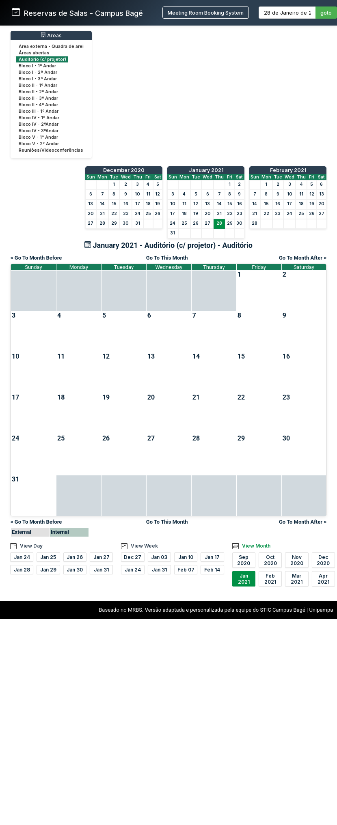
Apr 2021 (323, 579)
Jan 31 (101, 570)
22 (114, 213)
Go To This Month (167, 258)
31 (137, 223)
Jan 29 (48, 570)
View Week (144, 546)
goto (326, 13)
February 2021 (288, 170)
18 (148, 203)
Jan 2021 (244, 579)
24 (137, 213)
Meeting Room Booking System (206, 13)
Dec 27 (132, 557)
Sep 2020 (243, 560)
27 (90, 223)
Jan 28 (22, 570)
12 (157, 194)
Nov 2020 (296, 560)
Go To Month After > (302, 258)
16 (125, 203)
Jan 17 (212, 557)
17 (137, 203)
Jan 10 (185, 557)
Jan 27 (101, 557)
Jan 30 (75, 570)
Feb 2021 (270, 579)
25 (148, 213)
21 (102, 213)
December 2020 (124, 170)
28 (102, 223)
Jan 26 (75, 557)
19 (157, 203)
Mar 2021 (296, 579)
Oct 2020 (270, 560)
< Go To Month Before (36, 258)
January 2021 (206, 170)
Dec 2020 (323, 560)
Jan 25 (48, 557)
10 (137, 194)
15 (114, 203)
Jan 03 (159, 557)
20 (91, 213)
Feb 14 (212, 570)
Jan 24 (22, 557)
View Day (31, 546)
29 (114, 223)
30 (126, 223)
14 (102, 203)
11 (148, 194)
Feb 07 (185, 570)
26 (157, 213)
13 (90, 203)
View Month (256, 546)
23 (126, 213)
